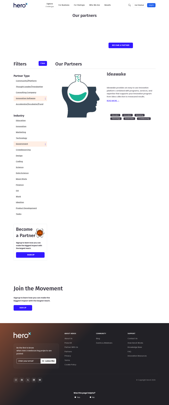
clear (42, 63)
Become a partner (120, 45)
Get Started (139, 5)
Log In (151, 5)
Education (115, 115)
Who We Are (94, 5)
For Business (64, 5)
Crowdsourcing (143, 118)
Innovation (127, 115)
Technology (116, 118)
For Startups (79, 5)
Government (129, 118)
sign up (30, 255)
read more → (113, 101)
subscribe (48, 361)
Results (107, 5)
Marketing (139, 115)
